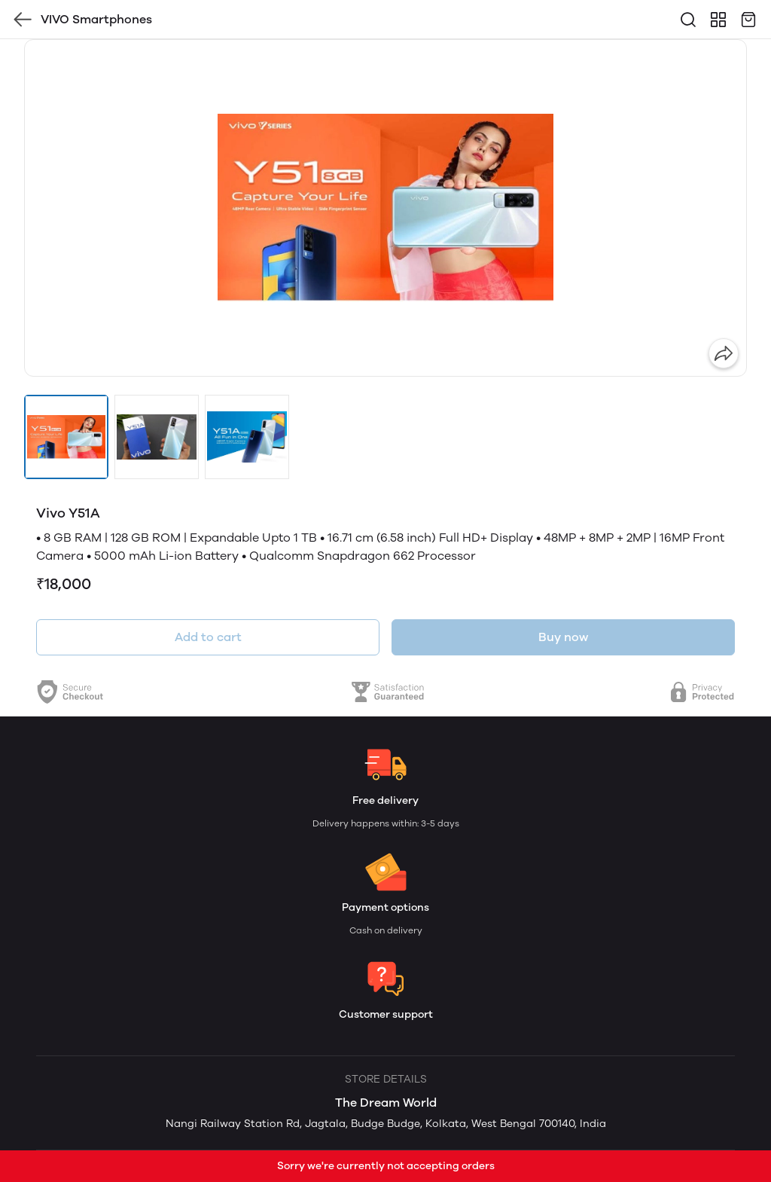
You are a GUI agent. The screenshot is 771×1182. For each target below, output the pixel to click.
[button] (66, 437)
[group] (385, 208)
